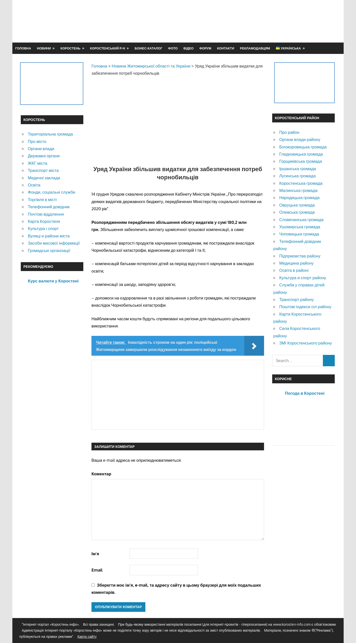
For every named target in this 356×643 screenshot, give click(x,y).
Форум (205, 48)
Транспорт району (296, 299)
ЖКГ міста (37, 163)
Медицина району (296, 263)
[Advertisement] (245, 21)
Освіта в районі (293, 270)
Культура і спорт (43, 228)
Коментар (101, 473)
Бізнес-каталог (148, 48)
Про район (289, 132)
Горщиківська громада (300, 161)
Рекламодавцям (255, 48)
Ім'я (95, 553)
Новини (44, 48)
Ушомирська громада (299, 226)
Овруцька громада (297, 204)
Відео (188, 48)
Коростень (71, 48)
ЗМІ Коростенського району (305, 342)
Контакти (225, 48)
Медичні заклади (44, 177)
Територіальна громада (50, 134)
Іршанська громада (297, 168)
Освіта (34, 184)
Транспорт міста (43, 170)
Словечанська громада (301, 219)
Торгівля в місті (42, 199)
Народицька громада (299, 197)
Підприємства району (299, 255)
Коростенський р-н (107, 48)
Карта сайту (87, 636)
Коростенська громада (300, 183)
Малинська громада (298, 190)
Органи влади (41, 148)
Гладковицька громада (301, 154)
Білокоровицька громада (303, 146)
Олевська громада (297, 212)
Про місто (37, 141)
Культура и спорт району (302, 277)
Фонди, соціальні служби (51, 192)
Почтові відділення (46, 214)
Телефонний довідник (48, 206)
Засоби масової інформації (54, 243)
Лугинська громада (297, 175)
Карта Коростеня (44, 221)
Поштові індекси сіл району (305, 306)
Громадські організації (49, 250)
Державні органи (44, 155)
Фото (173, 48)
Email (97, 570)
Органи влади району (299, 139)
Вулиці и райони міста (48, 235)
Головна (23, 48)
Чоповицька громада (299, 233)
